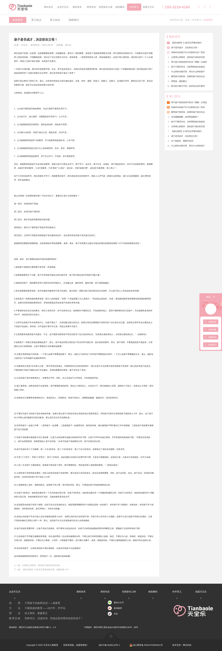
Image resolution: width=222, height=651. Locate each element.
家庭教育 (18, 20)
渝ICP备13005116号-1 (109, 645)
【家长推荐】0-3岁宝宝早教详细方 (184, 43)
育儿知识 (55, 20)
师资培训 (91, 7)
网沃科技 (187, 645)
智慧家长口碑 (105, 7)
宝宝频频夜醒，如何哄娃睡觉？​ (183, 117)
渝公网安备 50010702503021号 (146, 645)
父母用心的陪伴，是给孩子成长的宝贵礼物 (41, 565)
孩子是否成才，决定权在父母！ (183, 47)
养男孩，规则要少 (177, 81)
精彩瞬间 (119, 7)
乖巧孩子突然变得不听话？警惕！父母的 (187, 62)
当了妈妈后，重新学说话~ (180, 141)
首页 (187, 20)
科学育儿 (134, 7)
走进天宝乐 (63, 7)
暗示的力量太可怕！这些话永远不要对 (186, 86)
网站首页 (48, 7)
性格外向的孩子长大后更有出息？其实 (186, 52)
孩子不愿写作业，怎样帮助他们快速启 (186, 67)
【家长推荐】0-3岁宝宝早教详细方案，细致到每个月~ (46, 569)
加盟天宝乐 (148, 7)
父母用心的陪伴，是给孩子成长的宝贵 (186, 57)
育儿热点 (36, 20)
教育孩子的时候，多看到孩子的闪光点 (186, 76)
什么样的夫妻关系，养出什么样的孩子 (186, 71)
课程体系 (77, 7)
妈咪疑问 (74, 20)
